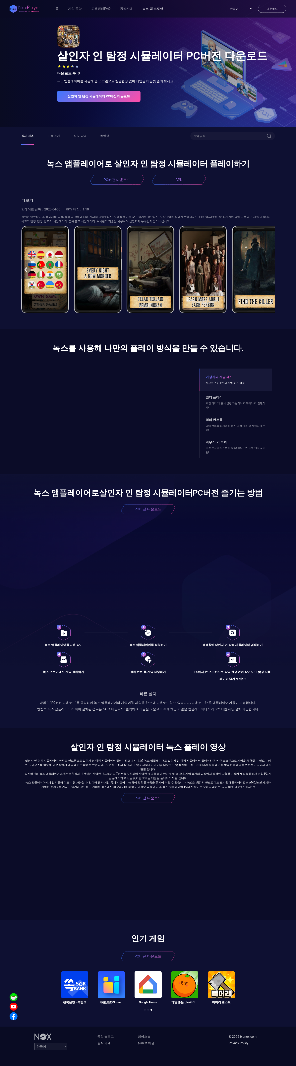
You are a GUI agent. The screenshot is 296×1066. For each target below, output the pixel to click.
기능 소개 (53, 136)
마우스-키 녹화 (216, 442)
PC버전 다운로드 (117, 180)
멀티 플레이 (214, 397)
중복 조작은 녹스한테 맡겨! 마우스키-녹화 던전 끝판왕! (235, 450)
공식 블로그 (105, 1037)
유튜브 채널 (146, 1043)
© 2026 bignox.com (243, 1037)
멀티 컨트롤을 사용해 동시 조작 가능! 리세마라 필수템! (235, 427)
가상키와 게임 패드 (219, 377)
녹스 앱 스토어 (152, 8)
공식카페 (126, 8)
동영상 (104, 136)
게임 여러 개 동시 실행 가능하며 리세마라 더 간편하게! (235, 405)
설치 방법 (80, 136)
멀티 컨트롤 (214, 420)
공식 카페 (104, 1043)
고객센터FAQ (100, 8)
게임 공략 (75, 8)
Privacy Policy (239, 1043)
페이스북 (144, 1037)
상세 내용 (27, 136)
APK (178, 180)
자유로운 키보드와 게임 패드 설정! (225, 382)
